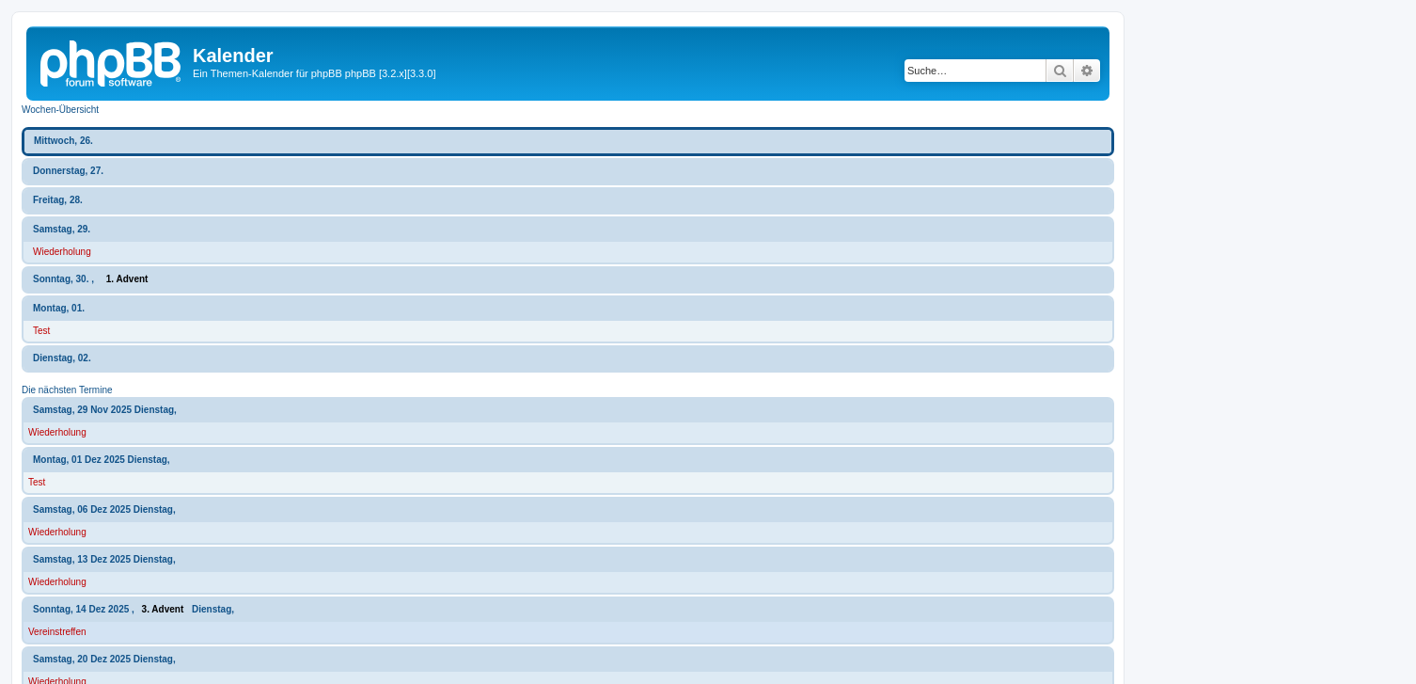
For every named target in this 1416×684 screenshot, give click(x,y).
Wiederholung (62, 252)
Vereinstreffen (57, 632)
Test (41, 331)
